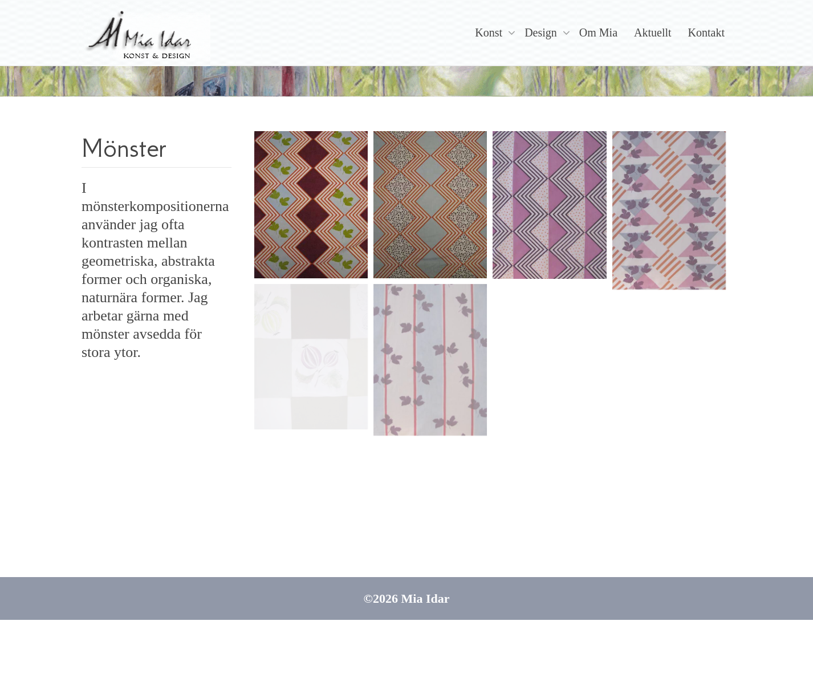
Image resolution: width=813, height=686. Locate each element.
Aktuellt (653, 32)
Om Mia (598, 32)
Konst (490, 32)
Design (542, 32)
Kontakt (706, 32)
